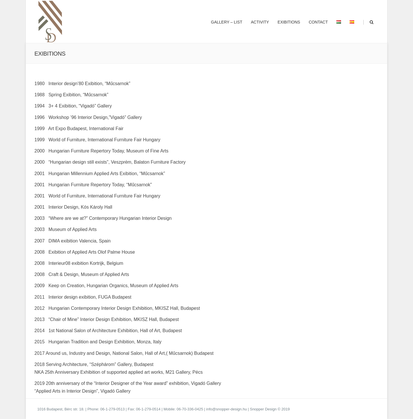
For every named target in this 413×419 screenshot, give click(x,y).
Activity (260, 22)
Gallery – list (226, 22)
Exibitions (289, 22)
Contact (318, 22)
